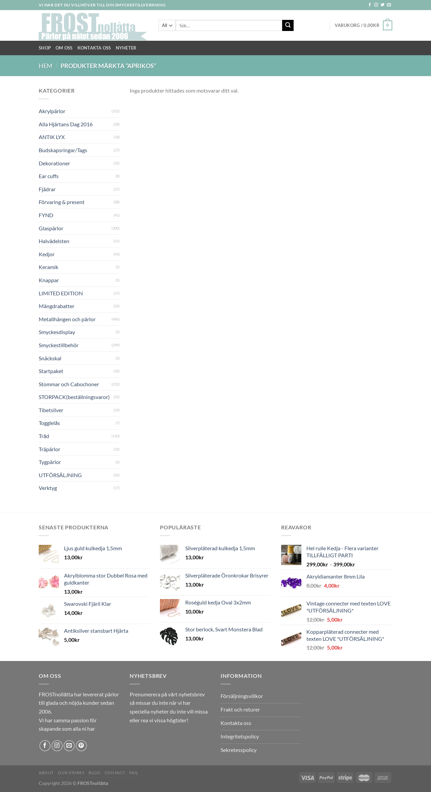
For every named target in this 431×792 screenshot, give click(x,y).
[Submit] (288, 25)
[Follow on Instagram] (376, 5)
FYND (46, 215)
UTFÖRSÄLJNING (60, 475)
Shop (45, 48)
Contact (115, 772)
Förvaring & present (62, 202)
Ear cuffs (49, 176)
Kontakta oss (94, 48)
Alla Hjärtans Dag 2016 (66, 124)
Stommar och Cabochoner (69, 384)
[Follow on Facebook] (370, 5)
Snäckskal (50, 358)
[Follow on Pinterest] (81, 745)
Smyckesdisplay (57, 332)
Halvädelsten (54, 241)
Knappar (49, 280)
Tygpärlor (50, 462)
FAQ (133, 772)
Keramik (48, 267)
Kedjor (47, 254)
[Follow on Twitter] (382, 5)
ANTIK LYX (52, 137)
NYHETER (126, 48)
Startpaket (51, 371)
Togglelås (49, 423)
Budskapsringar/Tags (63, 150)
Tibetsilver (51, 410)
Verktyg (48, 488)
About (46, 772)
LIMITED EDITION (61, 293)
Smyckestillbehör (58, 345)
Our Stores (71, 772)
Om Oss (64, 48)
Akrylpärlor (52, 111)
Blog (94, 772)
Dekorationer (54, 163)
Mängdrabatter (56, 306)
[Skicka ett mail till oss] (389, 5)
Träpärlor (49, 449)
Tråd (44, 436)
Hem (46, 65)
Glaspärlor (51, 228)
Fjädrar (47, 189)
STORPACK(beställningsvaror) (74, 397)
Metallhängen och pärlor (67, 319)
